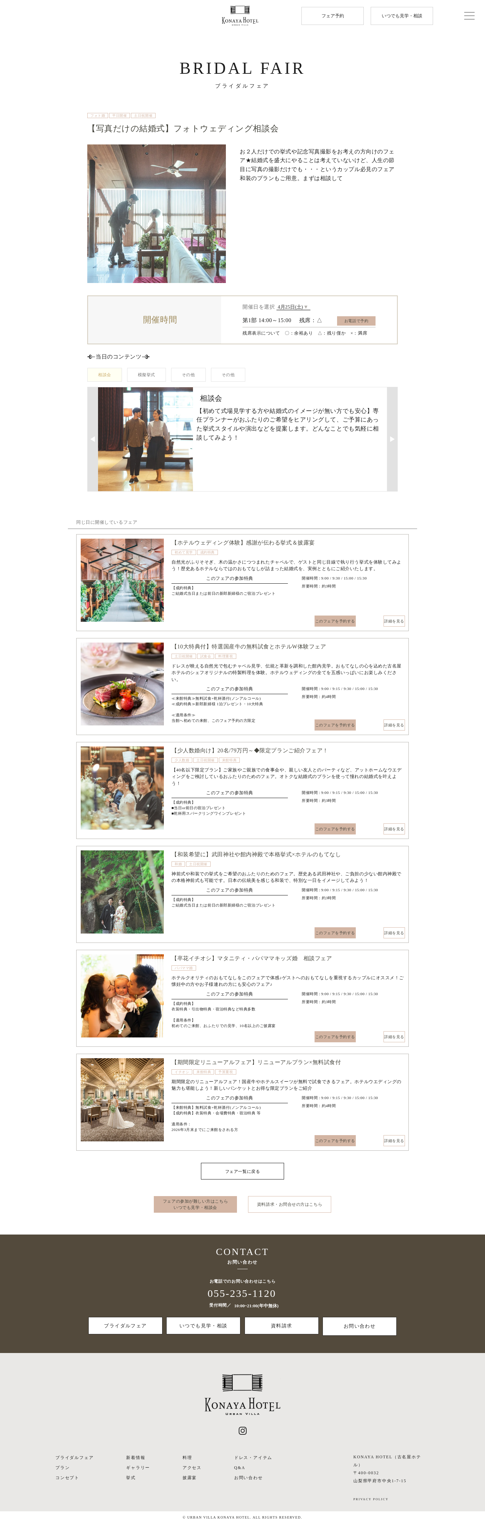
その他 (188, 375)
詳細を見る (381, 621)
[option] (122, 580)
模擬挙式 (146, 375)
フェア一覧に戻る (242, 1172)
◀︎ (92, 439)
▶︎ (392, 439)
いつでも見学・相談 (402, 15)
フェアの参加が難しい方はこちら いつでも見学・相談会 (195, 1205)
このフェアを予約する (327, 621)
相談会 (104, 375)
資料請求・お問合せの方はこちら (289, 1205)
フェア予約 (332, 15)
